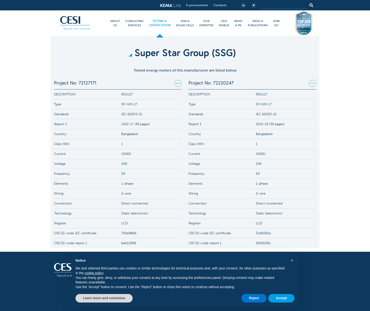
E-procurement (197, 5)
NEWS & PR (238, 23)
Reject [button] (254, 298)
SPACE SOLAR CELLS (185, 23)
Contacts (220, 5)
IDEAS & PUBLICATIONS (258, 23)
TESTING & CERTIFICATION (160, 23)
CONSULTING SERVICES (134, 23)
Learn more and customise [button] (104, 298)
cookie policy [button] (93, 273)
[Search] (284, 5)
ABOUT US (115, 23)
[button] (292, 260)
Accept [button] (281, 298)
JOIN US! (276, 23)
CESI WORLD (224, 23)
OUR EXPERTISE (206, 23)
